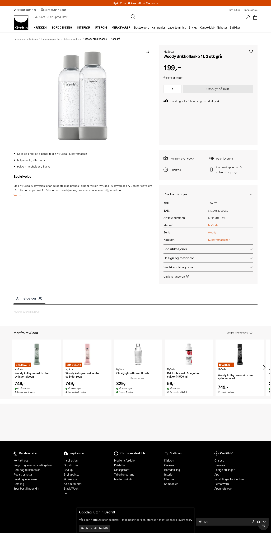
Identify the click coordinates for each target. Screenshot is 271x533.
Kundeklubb (207, 27)
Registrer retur (22, 474)
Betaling (18, 484)
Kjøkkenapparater (50, 39)
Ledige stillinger (224, 470)
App (216, 474)
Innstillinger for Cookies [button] (229, 479)
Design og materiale (178, 257)
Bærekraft (221, 465)
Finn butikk (234, 9)
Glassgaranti (122, 470)
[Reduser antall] (167, 89)
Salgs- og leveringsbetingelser (32, 465)
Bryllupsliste (71, 474)
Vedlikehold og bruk (178, 267)
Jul (65, 493)
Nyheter (222, 27)
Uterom (169, 479)
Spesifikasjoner (175, 248)
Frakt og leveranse (25, 479)
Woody (212, 232)
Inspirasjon (71, 460)
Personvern (221, 484)
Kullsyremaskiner (72, 39)
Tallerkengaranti (124, 474)
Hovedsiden (19, 39)
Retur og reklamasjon (26, 470)
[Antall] (172, 89)
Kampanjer (158, 27)
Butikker (235, 27)
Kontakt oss (20, 460)
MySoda (168, 51)
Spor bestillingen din (26, 488)
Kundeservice (251, 9)
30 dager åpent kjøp (24, 9)
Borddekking (172, 470)
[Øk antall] (178, 89)
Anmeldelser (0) (29, 298)
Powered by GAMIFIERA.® (26, 311)
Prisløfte (175, 170)
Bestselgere (141, 27)
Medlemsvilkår (123, 479)
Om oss (219, 460)
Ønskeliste (70, 479)
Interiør (169, 474)
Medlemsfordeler (125, 460)
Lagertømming (177, 27)
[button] (251, 51)
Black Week (71, 488)
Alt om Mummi (73, 484)
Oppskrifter (71, 465)
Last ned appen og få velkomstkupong (229, 169)
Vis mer (18, 195)
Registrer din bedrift (94, 528)
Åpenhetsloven (223, 488)
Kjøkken (33, 39)
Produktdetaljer (175, 194)
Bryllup (193, 27)
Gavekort (170, 465)
